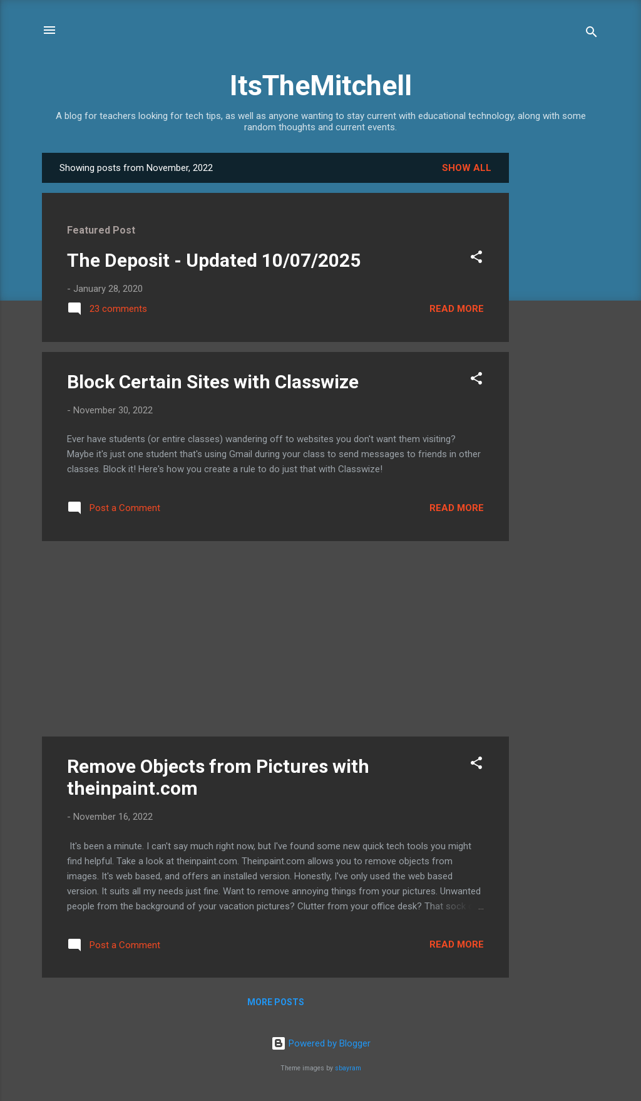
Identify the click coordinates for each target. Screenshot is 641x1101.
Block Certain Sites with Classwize (213, 382)
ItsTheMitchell (321, 85)
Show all (466, 167)
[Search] (591, 34)
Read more (456, 308)
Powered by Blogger (321, 1043)
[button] (476, 259)
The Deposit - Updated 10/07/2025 (214, 260)
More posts (275, 1002)
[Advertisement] (559, 341)
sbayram (348, 1068)
